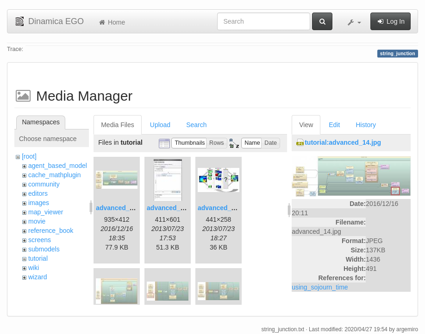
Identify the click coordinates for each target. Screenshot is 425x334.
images (38, 202)
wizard (37, 277)
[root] (29, 156)
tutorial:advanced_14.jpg (343, 142)
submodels (44, 249)
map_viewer (45, 212)
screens (39, 240)
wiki (33, 267)
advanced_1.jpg (120, 208)
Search (196, 124)
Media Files (117, 124)
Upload (160, 124)
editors (38, 193)
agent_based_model (57, 165)
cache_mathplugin (54, 175)
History (366, 124)
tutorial (38, 258)
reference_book (50, 230)
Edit (334, 124)
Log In (390, 21)
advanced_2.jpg (171, 208)
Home (111, 22)
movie (36, 221)
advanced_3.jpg (222, 208)
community (44, 184)
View (306, 124)
